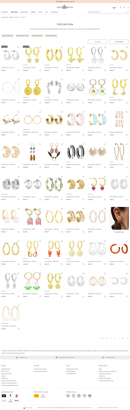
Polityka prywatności (105, 373)
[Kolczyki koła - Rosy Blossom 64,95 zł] (75, 123)
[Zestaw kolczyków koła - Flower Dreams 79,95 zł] (119, 123)
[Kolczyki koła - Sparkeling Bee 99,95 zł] (75, 59)
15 (122, 338)
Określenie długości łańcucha (9, 385)
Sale (46, 12)
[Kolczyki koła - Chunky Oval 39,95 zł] (119, 188)
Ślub (40, 12)
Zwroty (3, 376)
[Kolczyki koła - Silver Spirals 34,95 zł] (75, 91)
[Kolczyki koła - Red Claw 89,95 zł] (54, 253)
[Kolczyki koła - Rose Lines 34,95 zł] (97, 285)
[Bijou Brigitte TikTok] (68, 395)
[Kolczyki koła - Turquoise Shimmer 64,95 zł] (97, 123)
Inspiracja (54, 12)
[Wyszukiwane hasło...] (108, 11)
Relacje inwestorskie (72, 369)
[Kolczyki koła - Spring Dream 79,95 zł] (97, 220)
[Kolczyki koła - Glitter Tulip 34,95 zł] (32, 220)
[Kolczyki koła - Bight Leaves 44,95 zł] (97, 156)
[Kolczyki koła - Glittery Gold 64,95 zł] (119, 59)
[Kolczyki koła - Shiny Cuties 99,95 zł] (119, 91)
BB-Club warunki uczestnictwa (107, 371)
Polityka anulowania (104, 378)
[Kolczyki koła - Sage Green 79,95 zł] (54, 188)
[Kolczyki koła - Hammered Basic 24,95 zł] (32, 123)
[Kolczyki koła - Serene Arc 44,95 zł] (119, 285)
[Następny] (126, 338)
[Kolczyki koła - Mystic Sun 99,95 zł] (75, 253)
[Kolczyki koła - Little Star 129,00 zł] (32, 59)
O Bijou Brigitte (70, 371)
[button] (120, 7)
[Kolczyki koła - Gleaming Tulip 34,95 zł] (32, 285)
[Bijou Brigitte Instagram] (79, 395)
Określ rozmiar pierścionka (9, 383)
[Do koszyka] (18, 70)
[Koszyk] (128, 7)
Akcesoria (24, 12)
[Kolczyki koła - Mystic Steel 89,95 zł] (75, 188)
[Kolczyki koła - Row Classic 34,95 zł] (10, 253)
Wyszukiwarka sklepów (40, 371)
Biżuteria (14, 12)
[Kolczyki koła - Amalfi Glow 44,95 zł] (97, 91)
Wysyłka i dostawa (6, 373)
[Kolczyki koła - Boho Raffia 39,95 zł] (54, 123)
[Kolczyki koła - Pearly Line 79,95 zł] (75, 220)
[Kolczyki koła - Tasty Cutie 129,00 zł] (32, 253)
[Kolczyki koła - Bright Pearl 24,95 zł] (10, 220)
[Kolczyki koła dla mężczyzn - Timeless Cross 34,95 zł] (10, 188)
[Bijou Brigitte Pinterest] (84, 395)
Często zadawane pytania (8, 380)
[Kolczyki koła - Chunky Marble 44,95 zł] (119, 253)
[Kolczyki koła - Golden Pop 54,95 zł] (10, 156)
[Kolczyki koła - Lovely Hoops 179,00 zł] (97, 188)
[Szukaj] (128, 12)
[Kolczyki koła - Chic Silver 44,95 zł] (97, 253)
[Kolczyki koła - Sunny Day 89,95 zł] (54, 59)
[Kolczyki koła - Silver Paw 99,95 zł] (97, 59)
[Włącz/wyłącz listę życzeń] (18, 47)
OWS (100, 369)
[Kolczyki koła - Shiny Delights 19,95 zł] (10, 91)
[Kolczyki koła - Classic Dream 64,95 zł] (75, 285)
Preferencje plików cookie (106, 380)
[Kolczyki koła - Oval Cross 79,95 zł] (119, 156)
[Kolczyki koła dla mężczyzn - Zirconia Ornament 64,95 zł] (75, 156)
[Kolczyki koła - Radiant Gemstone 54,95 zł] (10, 123)
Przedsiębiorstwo (71, 373)
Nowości (4, 12)
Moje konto (4, 378)
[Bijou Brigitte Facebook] (73, 395)
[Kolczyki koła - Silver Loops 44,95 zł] (32, 188)
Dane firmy (102, 376)
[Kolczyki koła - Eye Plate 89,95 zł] (54, 285)
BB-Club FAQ (5, 371)
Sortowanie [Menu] (119, 42)
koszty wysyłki (63, 407)
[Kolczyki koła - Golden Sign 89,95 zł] (32, 91)
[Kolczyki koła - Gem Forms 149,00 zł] (32, 156)
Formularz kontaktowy (40, 369)
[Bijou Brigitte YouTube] (90, 395)
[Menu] (97, 42)
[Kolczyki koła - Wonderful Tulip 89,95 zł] (54, 156)
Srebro (33, 12)
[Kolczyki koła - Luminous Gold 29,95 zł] (54, 220)
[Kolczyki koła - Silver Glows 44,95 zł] (10, 59)
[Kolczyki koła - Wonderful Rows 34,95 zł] (10, 317)
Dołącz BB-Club (5, 369)
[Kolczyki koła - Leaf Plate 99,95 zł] (10, 285)
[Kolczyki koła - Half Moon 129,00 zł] (54, 91)
